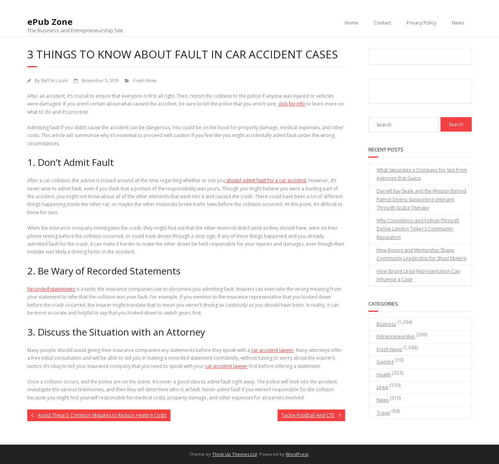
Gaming (385, 362)
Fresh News (144, 80)
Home (351, 22)
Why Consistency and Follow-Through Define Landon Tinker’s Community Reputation (418, 229)
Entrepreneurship (396, 336)
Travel (383, 413)
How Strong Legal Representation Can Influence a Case (418, 275)
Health (384, 374)
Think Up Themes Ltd (234, 454)
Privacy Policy (421, 22)
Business (386, 324)
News (458, 22)
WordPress (297, 454)
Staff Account (54, 80)
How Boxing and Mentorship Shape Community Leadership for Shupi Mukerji (421, 254)
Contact (382, 22)
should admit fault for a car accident (265, 180)
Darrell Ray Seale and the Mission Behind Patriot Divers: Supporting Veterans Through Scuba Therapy (421, 199)
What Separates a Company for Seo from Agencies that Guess (422, 174)
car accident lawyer (272, 350)
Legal (382, 387)
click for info (291, 103)
